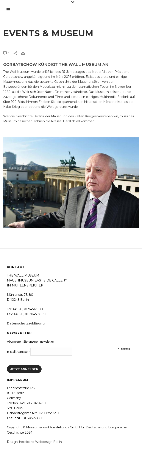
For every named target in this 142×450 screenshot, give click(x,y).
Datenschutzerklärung (26, 323)
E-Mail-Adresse (18, 351)
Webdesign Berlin (48, 442)
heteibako (26, 442)
